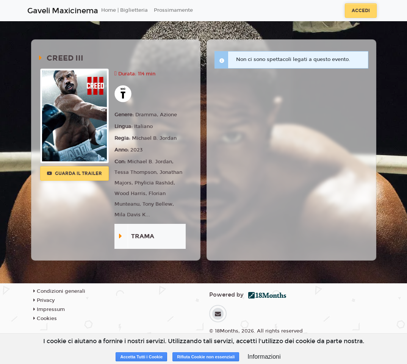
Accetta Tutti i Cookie (141, 357)
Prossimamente (173, 10)
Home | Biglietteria (124, 10)
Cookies (45, 319)
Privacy (44, 300)
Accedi (361, 10)
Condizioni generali (59, 291)
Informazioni (263, 356)
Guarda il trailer (74, 173)
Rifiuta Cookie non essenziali (206, 357)
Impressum (49, 309)
